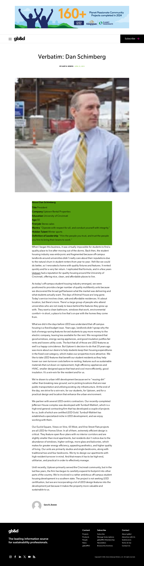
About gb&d (126, 534)
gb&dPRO (86, 546)
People (84, 540)
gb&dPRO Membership (106, 540)
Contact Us (126, 546)
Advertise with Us (128, 537)
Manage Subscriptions (105, 537)
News (84, 543)
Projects (85, 534)
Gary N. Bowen (67, 66)
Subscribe (128, 40)
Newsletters (101, 543)
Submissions (126, 540)
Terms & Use (126, 543)
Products (85, 537)
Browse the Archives (105, 546)
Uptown (36, 273)
